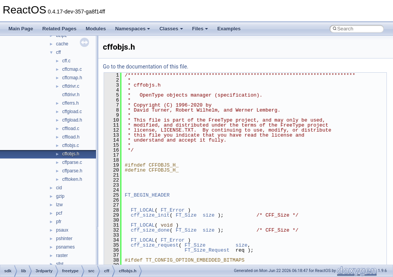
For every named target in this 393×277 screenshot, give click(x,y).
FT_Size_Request (207, 250)
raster (62, 255)
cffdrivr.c (70, 86)
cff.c (66, 60)
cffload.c (70, 128)
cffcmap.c (72, 69)
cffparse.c (72, 162)
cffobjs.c (70, 145)
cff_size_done (150, 230)
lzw (59, 204)
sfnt (59, 264)
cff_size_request (155, 245)
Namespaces (132, 29)
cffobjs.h (70, 154)
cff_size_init (150, 215)
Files (200, 29)
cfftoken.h (72, 179)
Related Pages (59, 29)
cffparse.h (72, 171)
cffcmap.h (72, 77)
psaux (62, 230)
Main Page (20, 29)
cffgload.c (72, 111)
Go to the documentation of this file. (145, 66)
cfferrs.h (70, 103)
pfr (58, 221)
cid (59, 187)
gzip (60, 196)
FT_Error (173, 210)
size (209, 215)
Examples (229, 29)
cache (62, 44)
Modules (96, 29)
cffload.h (70, 137)
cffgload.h (72, 120)
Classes (171, 29)
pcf (59, 213)
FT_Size (186, 215)
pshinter (64, 238)
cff (58, 52)
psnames (65, 247)
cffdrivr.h (70, 94)
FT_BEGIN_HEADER (147, 195)
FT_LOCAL (143, 210)
